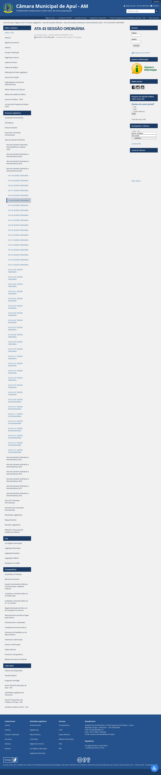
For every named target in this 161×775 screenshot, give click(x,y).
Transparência (10, 569)
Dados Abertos (64, 734)
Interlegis (57, 765)
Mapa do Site (131, 6)
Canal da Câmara (138, 150)
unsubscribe (136, 144)
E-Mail (134, 33)
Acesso (7, 725)
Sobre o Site (9, 32)
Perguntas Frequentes (98, 18)
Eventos (8, 748)
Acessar (156, 1)
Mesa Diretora (35, 734)
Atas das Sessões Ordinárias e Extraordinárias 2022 (83, 22)
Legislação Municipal (37, 753)
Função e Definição (12, 734)
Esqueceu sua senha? (141, 53)
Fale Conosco (154, 18)
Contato (156, 6)
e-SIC (61, 730)
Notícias (8, 744)
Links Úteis (9, 666)
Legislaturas (34, 730)
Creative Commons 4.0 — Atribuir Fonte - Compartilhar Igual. (138, 765)
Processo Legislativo (33, 22)
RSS (60, 748)
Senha (134, 39)
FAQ (60, 744)
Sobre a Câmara (11, 28)
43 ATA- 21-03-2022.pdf (44, 37)
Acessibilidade (144, 6)
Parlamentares (35, 725)
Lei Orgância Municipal (38, 748)
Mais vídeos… (137, 181)
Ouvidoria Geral (81, 18)
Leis (6, 538)
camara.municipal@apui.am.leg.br (102, 734)
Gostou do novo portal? (143, 104)
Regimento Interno (37, 744)
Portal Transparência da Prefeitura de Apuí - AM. (128, 18)
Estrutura (8, 739)
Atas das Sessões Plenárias (53, 22)
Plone (75, 765)
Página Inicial (50, 18)
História (8, 730)
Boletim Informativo (66, 739)
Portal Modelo (37, 765)
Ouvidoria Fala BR (64, 18)
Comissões (34, 739)
